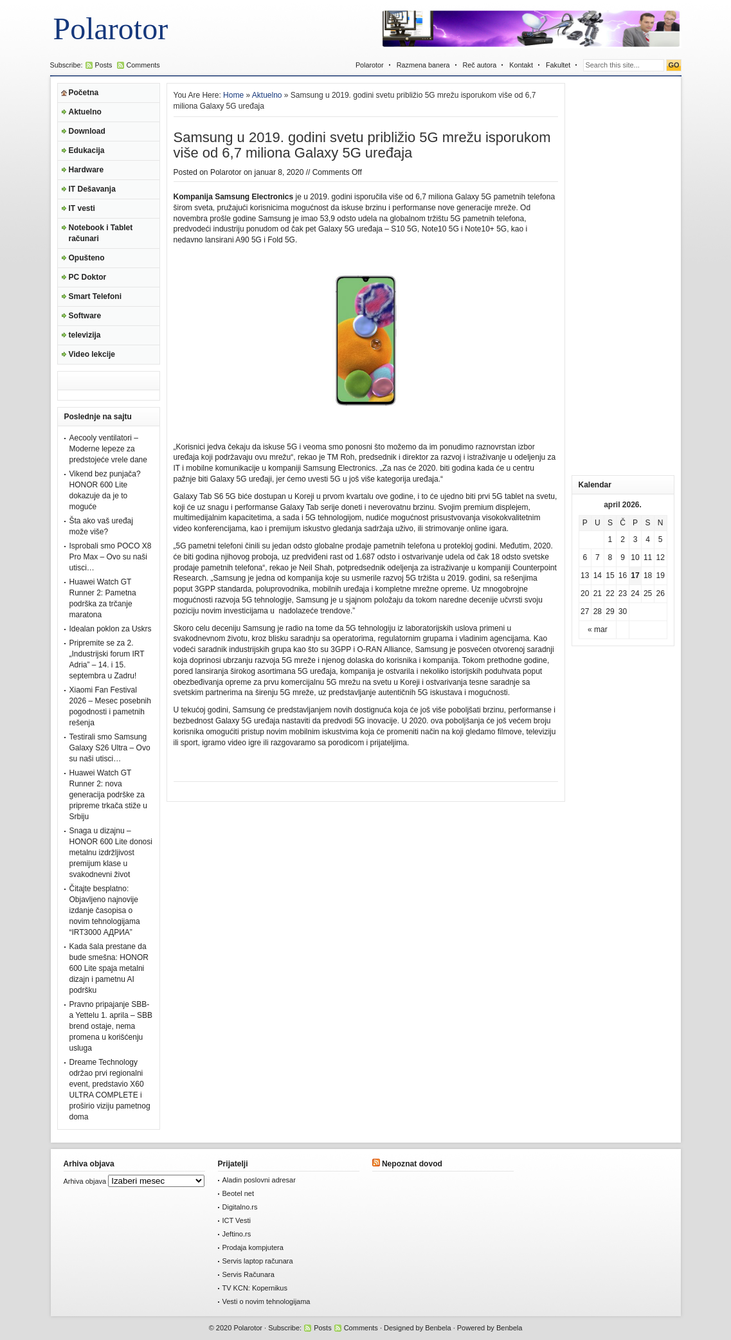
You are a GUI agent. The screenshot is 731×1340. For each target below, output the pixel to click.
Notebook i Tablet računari (101, 233)
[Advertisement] (623, 276)
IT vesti (82, 208)
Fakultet (558, 65)
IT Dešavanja (92, 189)
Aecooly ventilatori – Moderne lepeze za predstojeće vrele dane (108, 448)
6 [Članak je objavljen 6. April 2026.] (584, 557)
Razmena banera (423, 65)
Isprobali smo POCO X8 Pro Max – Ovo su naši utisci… (110, 556)
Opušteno (87, 257)
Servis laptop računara (257, 1261)
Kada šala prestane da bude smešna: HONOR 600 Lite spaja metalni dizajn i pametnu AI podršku (109, 968)
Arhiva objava (85, 1181)
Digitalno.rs (240, 1207)
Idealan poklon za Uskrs (110, 628)
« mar (598, 629)
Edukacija (87, 150)
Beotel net (238, 1193)
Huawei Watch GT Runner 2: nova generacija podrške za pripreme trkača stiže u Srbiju (108, 794)
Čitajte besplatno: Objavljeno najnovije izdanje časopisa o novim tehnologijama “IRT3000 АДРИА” (104, 910)
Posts (104, 65)
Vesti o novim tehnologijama (266, 1301)
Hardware (86, 169)
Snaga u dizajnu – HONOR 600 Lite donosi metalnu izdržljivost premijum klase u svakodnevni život (110, 852)
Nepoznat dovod (412, 1163)
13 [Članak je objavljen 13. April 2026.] (585, 575)
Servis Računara (248, 1274)
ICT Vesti (236, 1220)
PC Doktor (88, 277)
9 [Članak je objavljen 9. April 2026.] (622, 557)
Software (85, 315)
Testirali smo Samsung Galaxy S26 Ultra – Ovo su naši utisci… (109, 747)
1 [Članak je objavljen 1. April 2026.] (610, 539)
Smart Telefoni (95, 296)
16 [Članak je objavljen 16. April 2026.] (622, 575)
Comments (143, 65)
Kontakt (521, 65)
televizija (85, 335)
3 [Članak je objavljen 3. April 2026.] (635, 539)
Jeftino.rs (236, 1234)
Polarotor (110, 29)
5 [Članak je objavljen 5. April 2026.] (660, 539)
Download (87, 131)
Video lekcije (92, 354)
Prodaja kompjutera (253, 1247)
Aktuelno (85, 111)
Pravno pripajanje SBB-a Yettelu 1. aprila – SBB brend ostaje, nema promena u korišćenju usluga (110, 1026)
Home (233, 95)
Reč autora (480, 65)
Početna (84, 92)
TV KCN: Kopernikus (254, 1288)
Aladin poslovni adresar (259, 1180)
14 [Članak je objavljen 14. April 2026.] (597, 575)
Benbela (438, 1328)
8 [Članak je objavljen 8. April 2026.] (610, 557)
